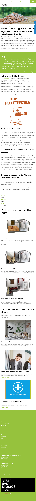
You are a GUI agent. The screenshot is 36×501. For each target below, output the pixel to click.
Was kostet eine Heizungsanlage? (12, 401)
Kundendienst (3, 436)
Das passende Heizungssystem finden (14, 341)
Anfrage (32, 1)
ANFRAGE (34, 31)
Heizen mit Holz (13, 26)
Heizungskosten (4, 407)
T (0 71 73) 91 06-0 (11, 1)
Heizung (7, 26)
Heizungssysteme (5, 348)
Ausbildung (3, 440)
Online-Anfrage (4, 445)
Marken (2, 443)
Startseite (3, 26)
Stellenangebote (4, 438)
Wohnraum (3, 434)
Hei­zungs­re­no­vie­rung (6, 377)
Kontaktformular (4, 447)
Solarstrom (3, 432)
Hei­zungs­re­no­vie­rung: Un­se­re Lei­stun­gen (15, 371)
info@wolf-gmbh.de (20, 1)
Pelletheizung (20, 26)
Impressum (3, 451)
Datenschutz (3, 449)
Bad (1, 427)
